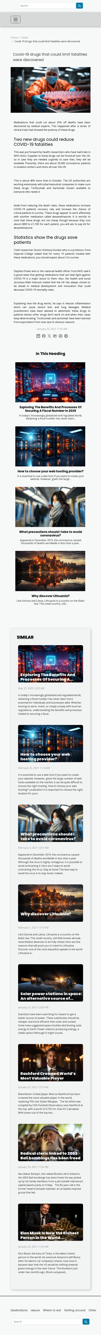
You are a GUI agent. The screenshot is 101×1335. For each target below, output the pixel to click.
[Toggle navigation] (16, 19)
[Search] (46, 6)
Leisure (35, 1310)
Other (24, 37)
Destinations (19, 1310)
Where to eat (52, 1310)
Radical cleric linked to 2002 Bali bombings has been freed (50, 1156)
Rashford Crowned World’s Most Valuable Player (48, 1076)
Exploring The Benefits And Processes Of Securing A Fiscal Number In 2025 (51, 409)
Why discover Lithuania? (51, 596)
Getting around (75, 1310)
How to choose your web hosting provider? (51, 471)
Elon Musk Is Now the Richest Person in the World (49, 1235)
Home (14, 37)
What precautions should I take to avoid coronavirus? (50, 534)
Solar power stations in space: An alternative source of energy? (51, 998)
